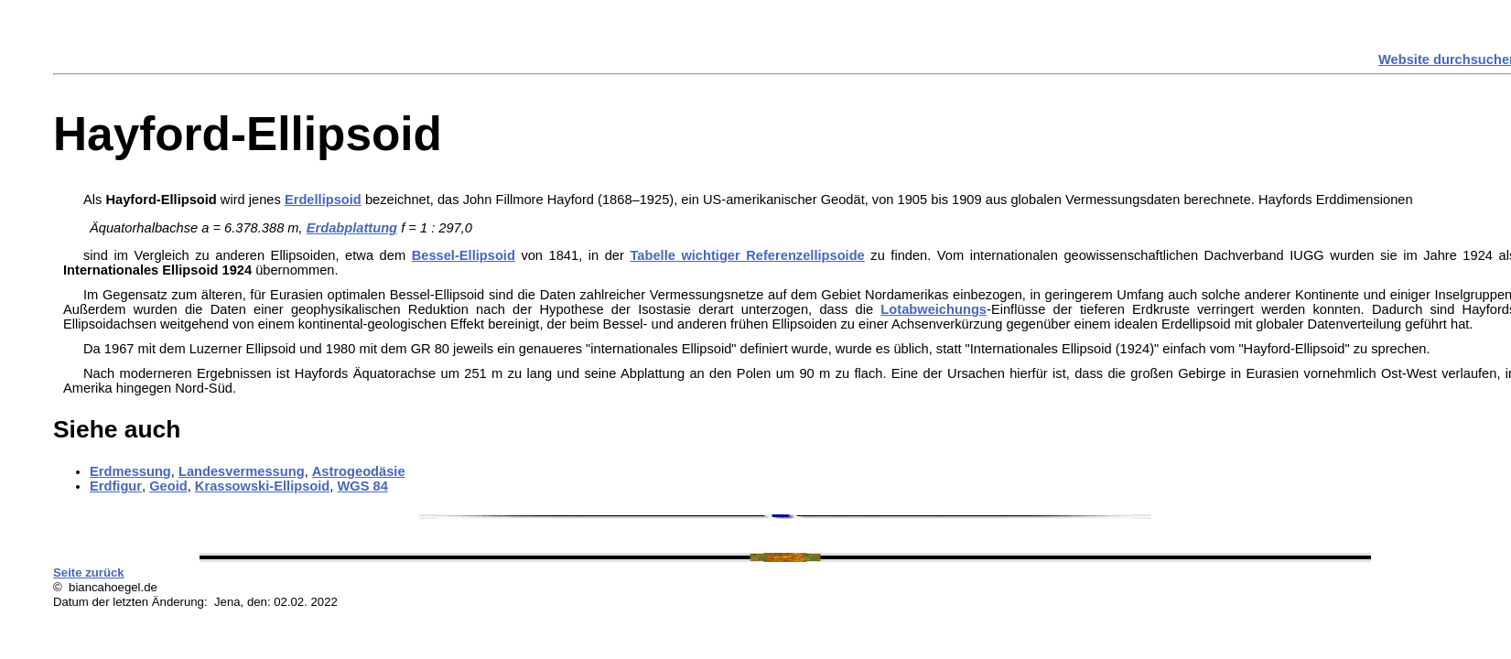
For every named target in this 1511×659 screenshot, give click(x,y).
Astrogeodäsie (358, 471)
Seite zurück (88, 572)
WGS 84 (362, 486)
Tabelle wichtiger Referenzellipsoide (747, 255)
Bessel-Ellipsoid (463, 255)
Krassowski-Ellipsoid (262, 486)
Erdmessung (130, 471)
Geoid (168, 486)
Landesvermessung (241, 471)
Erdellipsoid (323, 199)
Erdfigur (116, 486)
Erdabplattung (352, 228)
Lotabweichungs (933, 309)
